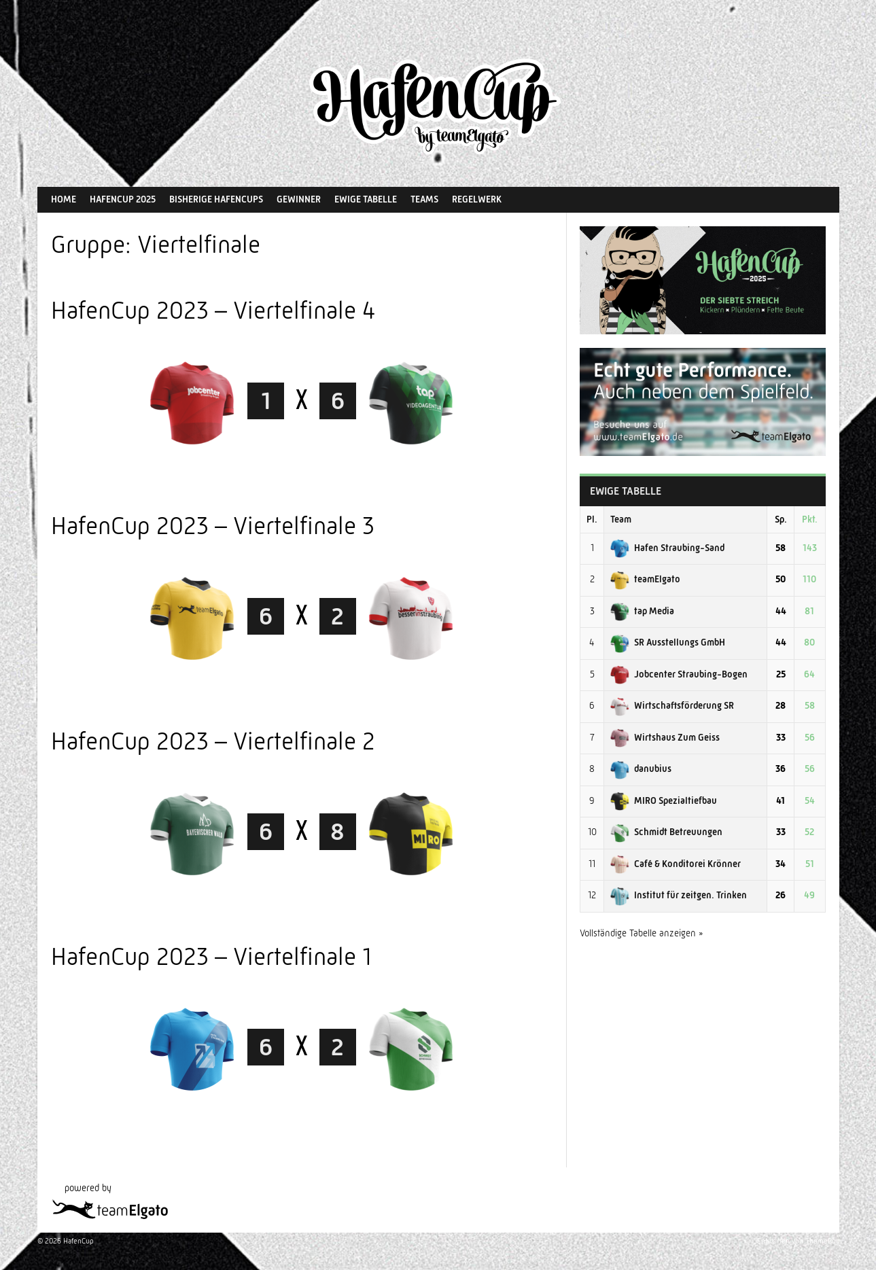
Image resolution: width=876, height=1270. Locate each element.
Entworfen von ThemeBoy (798, 1241)
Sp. (781, 519)
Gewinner (299, 199)
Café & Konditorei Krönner (675, 863)
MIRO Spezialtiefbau (663, 800)
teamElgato (645, 579)
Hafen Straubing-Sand (667, 547)
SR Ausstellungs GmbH (667, 642)
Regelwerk (477, 199)
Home (63, 199)
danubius (640, 768)
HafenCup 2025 (123, 199)
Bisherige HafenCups (216, 199)
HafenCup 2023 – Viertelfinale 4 (213, 310)
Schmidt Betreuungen (666, 831)
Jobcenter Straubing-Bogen (679, 674)
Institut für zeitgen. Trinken (678, 894)
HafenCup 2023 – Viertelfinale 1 (211, 956)
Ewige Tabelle (365, 199)
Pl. (591, 519)
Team (620, 519)
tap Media (642, 610)
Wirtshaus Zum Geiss (665, 737)
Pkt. (810, 519)
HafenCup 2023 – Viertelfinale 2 (213, 741)
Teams (424, 199)
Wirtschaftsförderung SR (672, 705)
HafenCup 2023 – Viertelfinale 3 (212, 526)
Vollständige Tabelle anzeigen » (641, 933)
